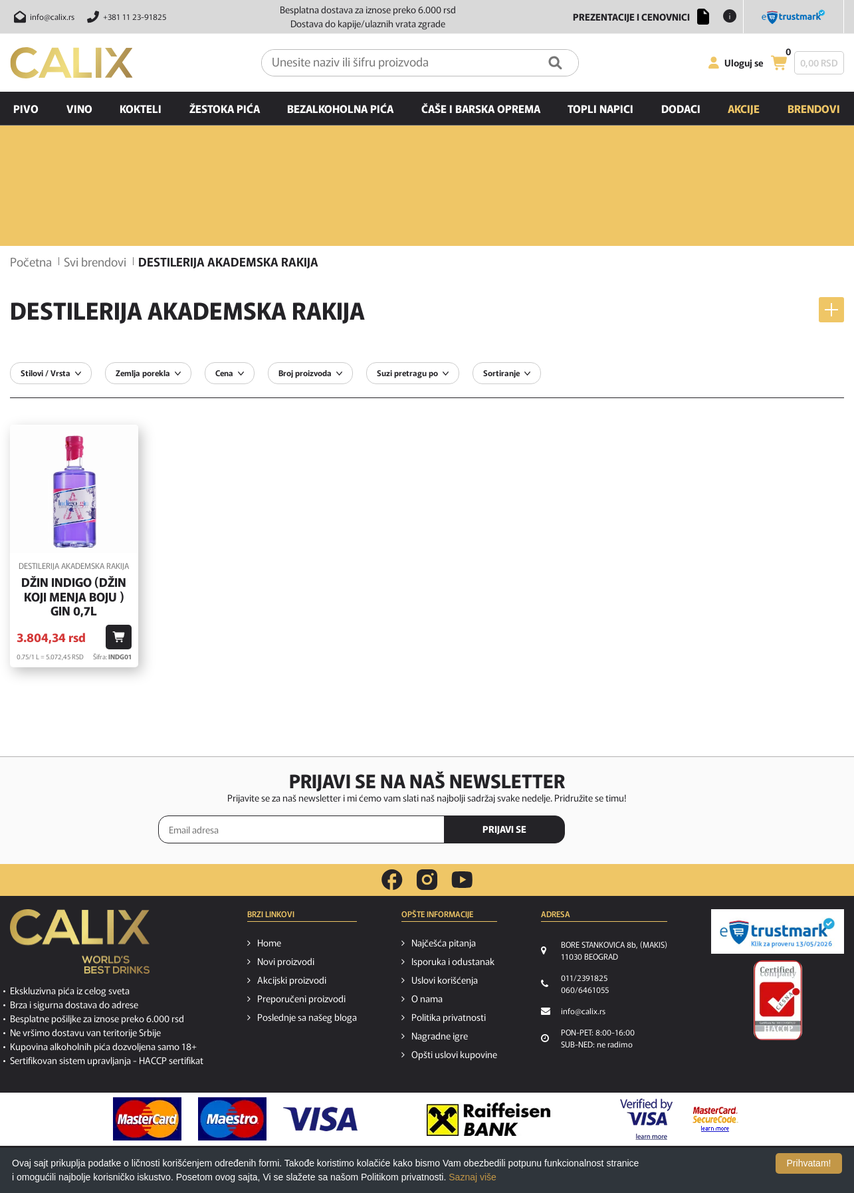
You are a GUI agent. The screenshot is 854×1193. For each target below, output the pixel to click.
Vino (79, 108)
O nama (427, 998)
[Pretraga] (555, 63)
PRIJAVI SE (504, 828)
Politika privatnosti (448, 1017)
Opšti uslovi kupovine (454, 1054)
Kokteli (140, 108)
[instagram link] (427, 880)
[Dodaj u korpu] (119, 637)
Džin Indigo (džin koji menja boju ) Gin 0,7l (73, 596)
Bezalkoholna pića (340, 108)
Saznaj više (472, 1177)
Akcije (744, 108)
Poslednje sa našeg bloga (307, 1017)
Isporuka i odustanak (452, 961)
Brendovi (814, 108)
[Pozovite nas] (124, 17)
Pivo (26, 108)
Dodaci (680, 108)
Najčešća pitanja (443, 942)
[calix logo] (80, 946)
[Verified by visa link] (646, 1119)
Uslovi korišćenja (444, 979)
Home (269, 942)
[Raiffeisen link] (488, 1119)
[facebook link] (392, 880)
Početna (31, 261)
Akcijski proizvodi (291, 979)
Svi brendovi (95, 261)
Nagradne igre (439, 1035)
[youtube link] (462, 879)
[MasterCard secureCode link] (715, 1119)
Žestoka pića (224, 108)
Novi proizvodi (285, 961)
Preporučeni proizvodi (301, 998)
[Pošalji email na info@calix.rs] (42, 17)
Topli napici (600, 108)
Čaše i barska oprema (480, 108)
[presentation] (640, 830)
